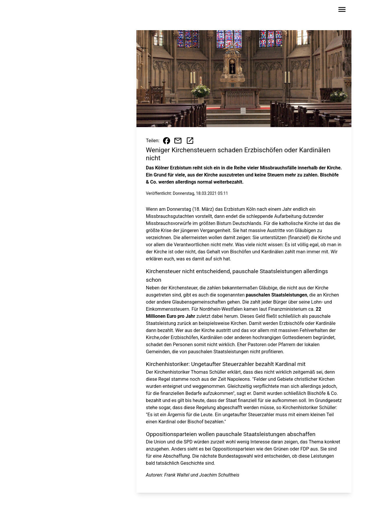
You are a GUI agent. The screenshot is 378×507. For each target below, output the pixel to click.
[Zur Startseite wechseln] (45, 10)
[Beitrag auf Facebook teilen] (166, 140)
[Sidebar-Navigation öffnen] (342, 10)
